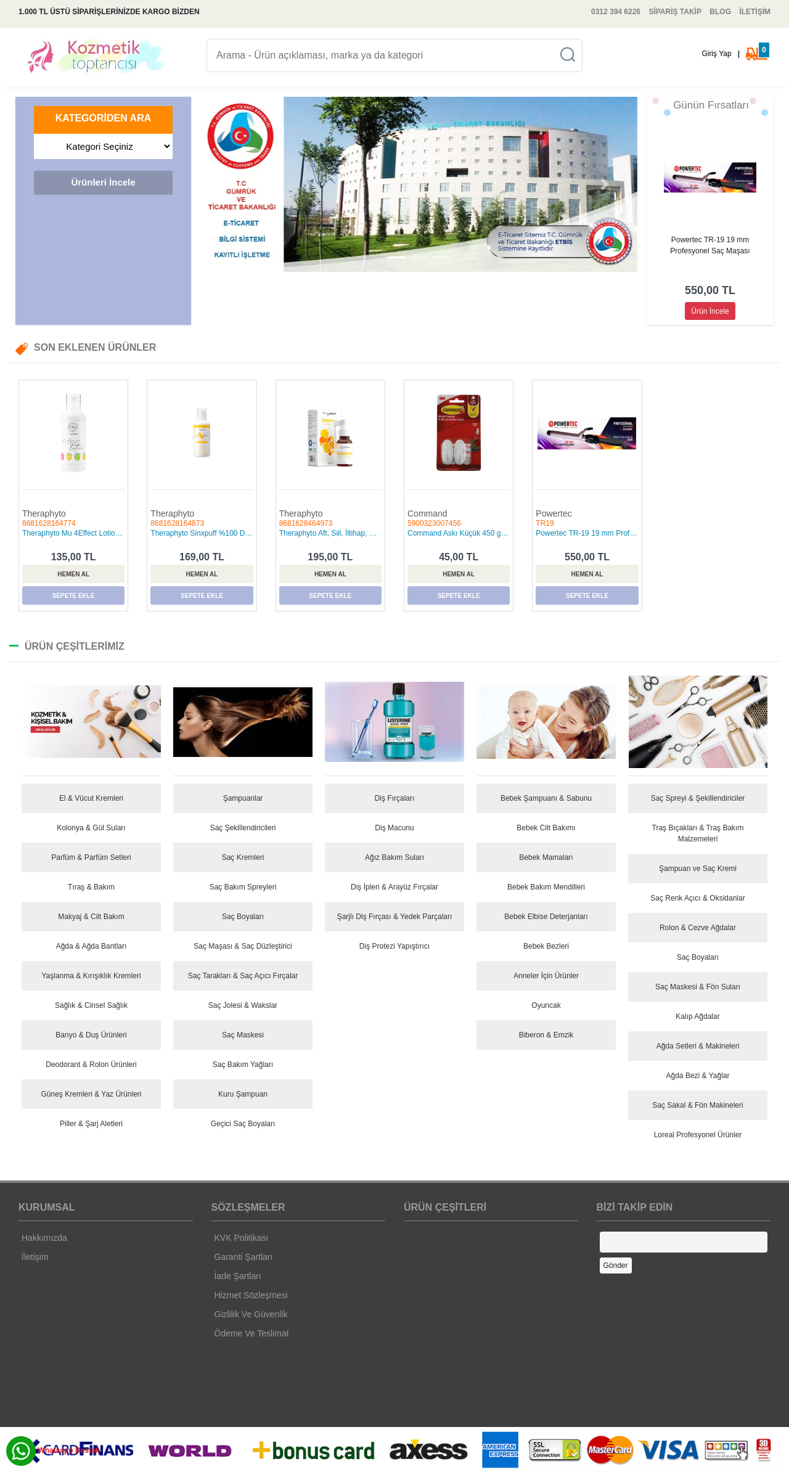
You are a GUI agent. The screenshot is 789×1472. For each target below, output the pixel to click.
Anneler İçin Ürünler (546, 975)
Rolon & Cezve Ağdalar (698, 927)
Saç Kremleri (243, 857)
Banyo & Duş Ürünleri (90, 1035)
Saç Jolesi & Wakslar (242, 1005)
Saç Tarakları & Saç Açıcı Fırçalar (243, 975)
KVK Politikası (242, 1238)
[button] (233, 184)
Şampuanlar (243, 798)
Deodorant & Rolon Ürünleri (91, 1064)
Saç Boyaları (243, 916)
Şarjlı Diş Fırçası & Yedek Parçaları (394, 916)
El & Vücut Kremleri (91, 798)
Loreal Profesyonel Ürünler (698, 1135)
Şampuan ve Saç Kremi (698, 868)
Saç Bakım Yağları (243, 1064)
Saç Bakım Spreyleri (243, 887)
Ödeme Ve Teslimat (252, 1333)
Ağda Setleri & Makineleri (698, 1046)
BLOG (720, 11)
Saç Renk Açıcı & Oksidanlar (697, 898)
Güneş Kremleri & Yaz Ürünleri (91, 1094)
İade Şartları (238, 1276)
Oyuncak (545, 1005)
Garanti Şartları (244, 1257)
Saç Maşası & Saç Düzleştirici (243, 946)
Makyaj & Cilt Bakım (91, 916)
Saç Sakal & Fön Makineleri (697, 1105)
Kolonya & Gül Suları (91, 828)
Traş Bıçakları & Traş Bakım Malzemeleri (698, 833)
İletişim (35, 1257)
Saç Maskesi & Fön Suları (697, 987)
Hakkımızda (44, 1238)
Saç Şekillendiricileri (243, 828)
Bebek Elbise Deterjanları (545, 916)
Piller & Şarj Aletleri (91, 1123)
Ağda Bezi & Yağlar (698, 1075)
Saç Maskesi (243, 1035)
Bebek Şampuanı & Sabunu (546, 798)
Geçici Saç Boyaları (243, 1123)
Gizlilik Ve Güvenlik (251, 1314)
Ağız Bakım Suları (394, 857)
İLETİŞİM (755, 11)
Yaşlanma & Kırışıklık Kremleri (91, 975)
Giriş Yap (716, 53)
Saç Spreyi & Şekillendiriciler (698, 798)
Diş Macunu (394, 828)
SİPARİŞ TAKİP (674, 11)
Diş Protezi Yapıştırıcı (394, 946)
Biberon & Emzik (546, 1035)
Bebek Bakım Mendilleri (546, 887)
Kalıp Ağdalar (697, 1016)
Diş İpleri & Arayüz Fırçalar (394, 887)
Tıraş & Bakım (91, 887)
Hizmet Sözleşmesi (251, 1295)
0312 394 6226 (615, 11)
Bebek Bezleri (546, 946)
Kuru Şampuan (243, 1094)
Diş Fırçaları (395, 798)
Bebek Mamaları (546, 857)
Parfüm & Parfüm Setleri (91, 857)
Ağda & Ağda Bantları (91, 946)
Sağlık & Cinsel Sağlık (91, 1005)
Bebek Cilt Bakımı (546, 828)
